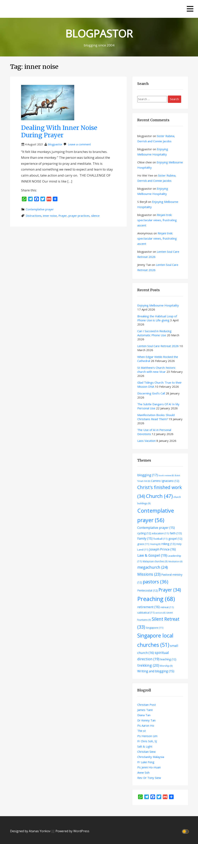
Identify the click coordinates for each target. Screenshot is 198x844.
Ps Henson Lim (147, 736)
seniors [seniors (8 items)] (160, 612)
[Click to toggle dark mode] (186, 831)
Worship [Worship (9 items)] (166, 665)
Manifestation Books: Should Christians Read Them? (156, 417)
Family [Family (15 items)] (145, 538)
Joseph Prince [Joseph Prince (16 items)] (162, 549)
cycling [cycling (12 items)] (144, 533)
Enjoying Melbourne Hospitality (158, 305)
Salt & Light (144, 746)
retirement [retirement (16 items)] (148, 607)
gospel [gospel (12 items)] (175, 538)
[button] (190, 9)
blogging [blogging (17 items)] (147, 475)
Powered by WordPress (72, 831)
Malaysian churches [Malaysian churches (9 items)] (155, 561)
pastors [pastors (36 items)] (155, 582)
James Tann (145, 710)
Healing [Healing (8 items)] (155, 544)
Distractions (33, 216)
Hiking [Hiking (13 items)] (168, 544)
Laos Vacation (146, 441)
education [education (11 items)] (160, 533)
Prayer (62, 216)
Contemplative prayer (40, 209)
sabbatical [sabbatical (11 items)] (146, 612)
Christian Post (146, 705)
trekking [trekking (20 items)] (148, 665)
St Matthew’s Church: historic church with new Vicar (156, 370)
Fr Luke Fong (145, 762)
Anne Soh (143, 772)
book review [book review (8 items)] (166, 475)
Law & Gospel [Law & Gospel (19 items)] (152, 555)
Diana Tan (143, 715)
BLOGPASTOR (99, 33)
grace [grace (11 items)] (143, 544)
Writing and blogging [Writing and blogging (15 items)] (155, 671)
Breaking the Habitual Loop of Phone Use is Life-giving (157, 318)
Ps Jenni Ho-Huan (149, 767)
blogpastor (55, 144)
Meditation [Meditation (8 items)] (175, 561)
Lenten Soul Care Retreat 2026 (158, 346)
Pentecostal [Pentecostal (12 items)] (147, 590)
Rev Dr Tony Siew (149, 778)
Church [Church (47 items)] (159, 495)
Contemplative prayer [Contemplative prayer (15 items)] (156, 528)
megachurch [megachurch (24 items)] (152, 567)
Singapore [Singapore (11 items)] (154, 627)
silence (95, 216)
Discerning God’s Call (151, 393)
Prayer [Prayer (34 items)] (170, 590)
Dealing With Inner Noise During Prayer (59, 131)
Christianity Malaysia (150, 757)
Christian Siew (146, 752)
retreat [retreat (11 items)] (167, 607)
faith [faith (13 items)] (176, 533)
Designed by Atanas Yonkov (30, 831)
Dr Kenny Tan (146, 720)
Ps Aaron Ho (145, 725)
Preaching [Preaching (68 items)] (156, 599)
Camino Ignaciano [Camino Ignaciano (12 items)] (165, 481)
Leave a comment (79, 144)
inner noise (50, 216)
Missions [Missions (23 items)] (148, 574)
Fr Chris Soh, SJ (147, 741)
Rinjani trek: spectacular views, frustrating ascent (157, 220)
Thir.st (141, 731)
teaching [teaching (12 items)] (168, 659)
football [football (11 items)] (160, 538)
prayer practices (79, 216)
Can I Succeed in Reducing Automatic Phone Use (154, 333)
